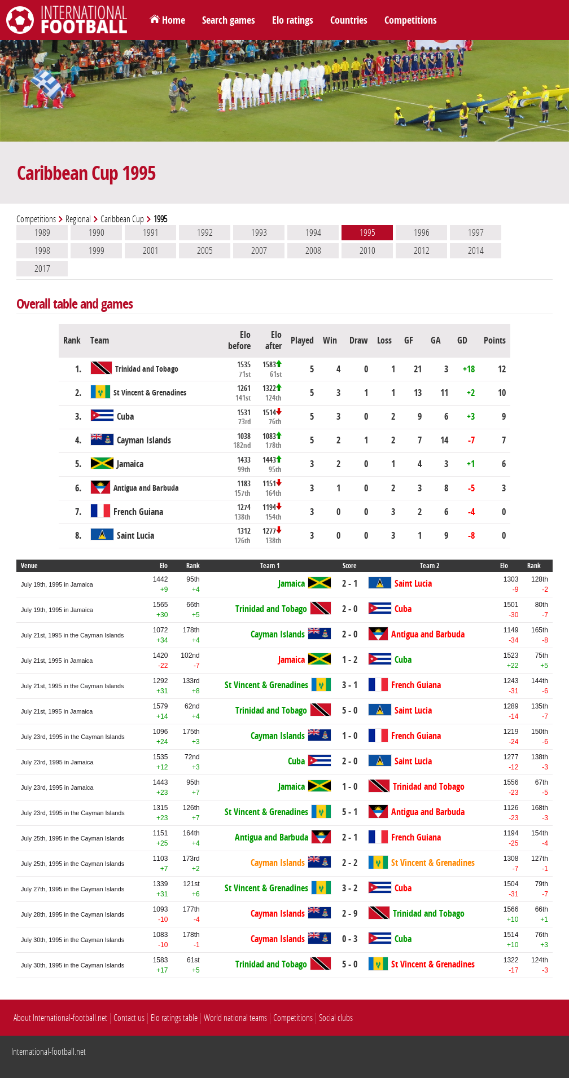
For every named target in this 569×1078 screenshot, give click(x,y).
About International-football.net (60, 1018)
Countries (348, 20)
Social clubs (336, 1018)
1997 (476, 232)
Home (173, 20)
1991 (151, 232)
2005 (205, 250)
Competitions (410, 20)
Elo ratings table (174, 1018)
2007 (259, 250)
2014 (476, 250)
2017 (42, 268)
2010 (367, 250)
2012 (422, 250)
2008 (313, 250)
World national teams (235, 1018)
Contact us (129, 1018)
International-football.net (48, 1051)
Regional (78, 219)
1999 (96, 250)
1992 (205, 232)
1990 (96, 232)
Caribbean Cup (122, 219)
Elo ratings (292, 20)
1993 (259, 232)
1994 (313, 232)
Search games (228, 20)
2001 (151, 250)
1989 (42, 232)
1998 (42, 250)
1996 (422, 232)
